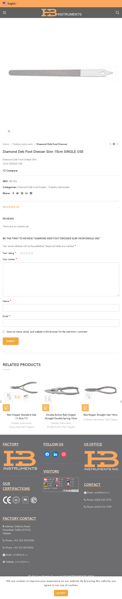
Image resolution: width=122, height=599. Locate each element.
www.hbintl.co (22, 562)
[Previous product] (110, 144)
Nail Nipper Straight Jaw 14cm (100, 414)
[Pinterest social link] (22, 193)
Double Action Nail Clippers (61, 427)
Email (7, 316)
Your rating (9, 253)
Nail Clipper (111, 419)
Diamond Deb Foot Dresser (52, 144)
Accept (61, 593)
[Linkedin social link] (26, 193)
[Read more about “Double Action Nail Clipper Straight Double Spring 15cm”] (45, 407)
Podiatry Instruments (23, 144)
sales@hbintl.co (101, 492)
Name (7, 301)
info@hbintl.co (20, 555)
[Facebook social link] (13, 193)
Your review (10, 259)
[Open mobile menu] (4, 12)
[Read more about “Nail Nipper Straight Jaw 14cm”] (85, 407)
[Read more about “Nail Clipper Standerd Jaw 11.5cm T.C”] (6, 407)
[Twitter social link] (17, 193)
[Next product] (117, 144)
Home (6, 144)
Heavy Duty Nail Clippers (21, 427)
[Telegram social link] (31, 193)
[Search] (117, 12)
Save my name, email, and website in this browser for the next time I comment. (47, 331)
